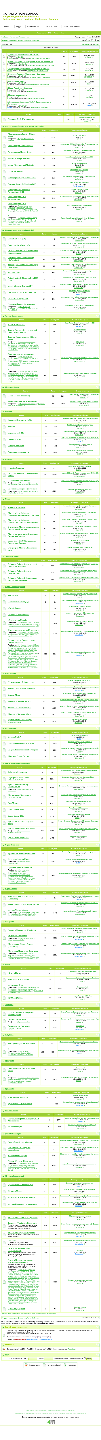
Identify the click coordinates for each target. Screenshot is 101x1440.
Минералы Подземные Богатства (23, 951)
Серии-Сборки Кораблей (15, 587)
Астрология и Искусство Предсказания (19, 1027)
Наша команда (26, 1313)
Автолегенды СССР (17, 204)
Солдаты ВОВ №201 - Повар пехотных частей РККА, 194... (80, 473)
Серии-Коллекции (12, 845)
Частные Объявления (72, 27)
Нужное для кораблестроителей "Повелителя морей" (24, 625)
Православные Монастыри (20, 1185)
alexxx (79, 899)
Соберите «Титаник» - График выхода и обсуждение (80, 594)
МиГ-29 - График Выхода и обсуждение (80, 425)
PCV (78, 697)
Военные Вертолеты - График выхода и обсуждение (80, 418)
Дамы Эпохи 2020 (16, 809)
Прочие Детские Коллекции (20, 1161)
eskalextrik (79, 447)
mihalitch (79, 345)
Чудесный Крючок (15, 1082)
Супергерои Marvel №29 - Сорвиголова (80, 547)
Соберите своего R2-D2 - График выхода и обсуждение (78, 571)
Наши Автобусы (32, 91)
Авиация (8, 411)
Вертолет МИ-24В (16, 433)
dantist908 (79, 610)
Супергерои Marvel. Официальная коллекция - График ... (79, 526)
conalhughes (79, 476)
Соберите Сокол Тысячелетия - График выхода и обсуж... (79, 564)
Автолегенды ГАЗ (15, 209)
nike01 (78, 221)
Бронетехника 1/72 (15, 358)
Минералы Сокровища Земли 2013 (23, 957)
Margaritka (79, 1029)
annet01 (79, 1099)
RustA (79, 751)
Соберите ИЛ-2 (15, 439)
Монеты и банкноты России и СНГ (79, 680)
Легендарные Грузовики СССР (37, 70)
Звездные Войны (12, 556)
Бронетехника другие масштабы (20, 360)
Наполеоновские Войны (19, 480)
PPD (79, 597)
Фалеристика (10, 728)
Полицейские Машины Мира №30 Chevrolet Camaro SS (79, 218)
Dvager (78, 470)
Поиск (56, 33)
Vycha (78, 294)
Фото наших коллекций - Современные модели (79, 150)
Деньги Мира (14, 695)
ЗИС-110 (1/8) (26, 308)
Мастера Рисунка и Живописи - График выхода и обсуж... (79, 1042)
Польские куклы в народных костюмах (19, 831)
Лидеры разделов (32, 1339)
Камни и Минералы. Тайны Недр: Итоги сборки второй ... (80, 928)
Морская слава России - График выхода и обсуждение (80, 754)
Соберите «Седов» (25, 645)
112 (20, 64)
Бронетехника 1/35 (25, 356)
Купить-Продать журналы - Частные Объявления (20, 1261)
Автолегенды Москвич (24, 208)
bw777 (78, 154)
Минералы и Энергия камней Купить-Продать (22, 1294)
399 (26, 76)
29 (20, 83)
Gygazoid (79, 428)
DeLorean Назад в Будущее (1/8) (22, 292)
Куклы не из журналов (18, 838)
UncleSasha (79, 603)
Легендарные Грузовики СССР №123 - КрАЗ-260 (28, 69)
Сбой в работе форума (87, 117)
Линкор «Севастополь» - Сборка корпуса (80, 613)
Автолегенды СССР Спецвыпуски (17, 198)
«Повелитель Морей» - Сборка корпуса (80, 621)
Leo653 (9, 107)
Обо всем (12, 1240)
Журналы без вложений (14, 1176)
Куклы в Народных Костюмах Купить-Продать (23, 1286)
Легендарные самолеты (18, 452)
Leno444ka (78, 1157)
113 (23, 64)
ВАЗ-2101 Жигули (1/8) (18, 299)
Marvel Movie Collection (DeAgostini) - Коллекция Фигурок (23, 514)
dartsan (78, 254)
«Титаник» (13, 595)
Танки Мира (30, 373)
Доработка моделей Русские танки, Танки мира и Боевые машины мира (23, 377)
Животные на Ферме (17, 1156)
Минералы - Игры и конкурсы (19, 957)
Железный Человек (16, 507)
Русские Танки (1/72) (16, 375)
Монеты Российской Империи (21, 688)
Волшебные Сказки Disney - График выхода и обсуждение (79, 1140)
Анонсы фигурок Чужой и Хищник (79, 466)
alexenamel (78, 723)
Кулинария (9, 1089)
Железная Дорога (12, 387)
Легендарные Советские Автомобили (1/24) (19, 191)
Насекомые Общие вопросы (29, 987)
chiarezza (79, 1219)
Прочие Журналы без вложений (22, 1204)
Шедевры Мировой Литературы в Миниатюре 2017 (82, 1118)
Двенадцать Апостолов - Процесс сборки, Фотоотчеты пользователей (23, 652)
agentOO (78, 147)
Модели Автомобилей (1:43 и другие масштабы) (24, 126)
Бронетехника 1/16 (31, 358)
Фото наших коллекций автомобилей (79, 205)
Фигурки (8, 459)
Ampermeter (11, 77)
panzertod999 (78, 309)
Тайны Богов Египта (16, 493)
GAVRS (78, 1199)
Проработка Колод (24, 1022)
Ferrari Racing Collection (19, 158)
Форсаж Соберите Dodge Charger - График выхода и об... (79, 284)
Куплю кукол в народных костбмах (80, 1280)
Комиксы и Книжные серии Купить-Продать (22, 1301)
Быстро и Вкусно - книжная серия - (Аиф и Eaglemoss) (81, 1102)
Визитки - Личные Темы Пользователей (19, 1249)
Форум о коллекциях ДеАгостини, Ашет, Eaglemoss (20, 40)
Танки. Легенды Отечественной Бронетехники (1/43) (22, 331)
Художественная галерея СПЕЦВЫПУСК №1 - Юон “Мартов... (78, 1050)
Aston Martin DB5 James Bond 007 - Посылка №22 (79, 277)
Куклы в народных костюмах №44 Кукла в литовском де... (78, 829)
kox (79, 422)
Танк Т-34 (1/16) (24, 371)
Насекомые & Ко (15, 985)
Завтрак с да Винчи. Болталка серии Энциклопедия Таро (80, 1019)
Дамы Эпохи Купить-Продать (23, 1285)
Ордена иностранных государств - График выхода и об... (80, 748)
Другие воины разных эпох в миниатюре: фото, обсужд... (80, 481)
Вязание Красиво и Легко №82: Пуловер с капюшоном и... (80, 1077)
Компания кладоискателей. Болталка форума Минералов (80, 944)
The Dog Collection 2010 (22, 1168)
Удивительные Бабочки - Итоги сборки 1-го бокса (82, 978)
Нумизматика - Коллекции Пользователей (20, 721)
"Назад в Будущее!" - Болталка (79, 291)
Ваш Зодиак (80, 1026)
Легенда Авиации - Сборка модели (80, 444)
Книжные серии (11, 1111)
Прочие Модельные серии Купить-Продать (20, 1280)
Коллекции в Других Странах (21, 1232)
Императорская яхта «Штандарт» (23, 630)
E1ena (77, 818)
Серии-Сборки (11, 889)
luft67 (79, 454)
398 (23, 76)
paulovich (78, 690)
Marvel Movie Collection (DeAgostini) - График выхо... (79, 512)
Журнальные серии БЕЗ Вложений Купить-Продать (23, 1299)
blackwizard (79, 435)
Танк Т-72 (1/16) (14, 379)
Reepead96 (78, 709)
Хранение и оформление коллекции (80, 742)
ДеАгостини (42, 1410)
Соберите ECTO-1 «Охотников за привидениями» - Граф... (79, 250)
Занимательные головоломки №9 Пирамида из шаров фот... (79, 873)
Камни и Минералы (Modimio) (22, 930)
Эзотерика (9, 1005)
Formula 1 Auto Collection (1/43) (22, 184)
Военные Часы (14, 876)
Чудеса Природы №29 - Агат (82, 996)
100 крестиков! (80, 1068)
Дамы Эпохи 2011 (16, 816)
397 (20, 76)
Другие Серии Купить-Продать (22, 1302)
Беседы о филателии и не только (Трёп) (79, 859)
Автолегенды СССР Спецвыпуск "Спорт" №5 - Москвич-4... (79, 196)
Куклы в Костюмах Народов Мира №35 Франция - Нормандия (78, 821)
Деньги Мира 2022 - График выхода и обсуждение (79, 693)
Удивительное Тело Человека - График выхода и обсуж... (80, 896)
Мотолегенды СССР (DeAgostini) (27, 211)
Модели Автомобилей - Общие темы (36, 84)
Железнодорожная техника (18, 361)
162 (8, 84)
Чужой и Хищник (16, 468)
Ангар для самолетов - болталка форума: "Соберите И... (80, 437)
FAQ (49, 33)
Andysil (9, 98)
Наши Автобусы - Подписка (20, 88)
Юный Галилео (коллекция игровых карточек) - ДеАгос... (80, 1224)
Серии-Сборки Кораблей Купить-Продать (23, 1278)
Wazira (79, 1283)
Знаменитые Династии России (21, 1197)
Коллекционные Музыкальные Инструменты (19, 870)
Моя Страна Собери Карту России (23, 904)
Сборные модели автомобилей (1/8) (19, 230)
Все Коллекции (33, 27)
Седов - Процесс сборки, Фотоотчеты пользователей (23, 645)
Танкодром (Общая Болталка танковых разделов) (79, 373)
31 (24, 83)
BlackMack (78, 758)
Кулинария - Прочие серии (20, 1104)
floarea (78, 1081)
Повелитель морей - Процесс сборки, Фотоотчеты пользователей (23, 623)
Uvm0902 (83, 397)
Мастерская (24, 346)
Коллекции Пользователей (25, 955)
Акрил (7, 964)
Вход (62, 33)
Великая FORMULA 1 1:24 (79, 189)
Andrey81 (10, 58)
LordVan (78, 537)
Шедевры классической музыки (80, 1216)
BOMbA (78, 1071)
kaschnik (78, 703)
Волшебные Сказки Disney (20, 1142)
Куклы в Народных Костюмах (21, 828)
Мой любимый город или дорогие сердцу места (80, 1240)
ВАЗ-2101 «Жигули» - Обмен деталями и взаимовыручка (79, 297)
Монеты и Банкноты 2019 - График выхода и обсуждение (79, 700)
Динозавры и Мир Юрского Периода (21, 1165)
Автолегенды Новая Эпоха (20, 152)
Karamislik (77, 789)
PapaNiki (79, 655)
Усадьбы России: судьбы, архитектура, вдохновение (79, 1202)
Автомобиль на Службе (24, 219)
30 (22, 83)
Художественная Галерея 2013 (20, 1053)
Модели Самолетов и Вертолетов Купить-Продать (22, 1277)
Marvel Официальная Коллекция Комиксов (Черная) (23, 535)
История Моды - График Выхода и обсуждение (79, 1189)
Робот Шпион (30, 915)
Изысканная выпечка (18, 1097)
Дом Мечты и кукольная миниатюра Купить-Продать (22, 1289)
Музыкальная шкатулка (17, 873)
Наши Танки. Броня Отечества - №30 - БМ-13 (80, 323)
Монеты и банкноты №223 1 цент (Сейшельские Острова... (79, 706)
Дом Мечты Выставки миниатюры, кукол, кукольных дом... (78, 786)
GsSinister (79, 1227)
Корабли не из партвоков (28, 667)
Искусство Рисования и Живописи (21, 1054)
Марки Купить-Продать (24, 1284)
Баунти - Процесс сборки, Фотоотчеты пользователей (22, 661)
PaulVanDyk (78, 199)
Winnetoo (79, 1015)
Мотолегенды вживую (17, 95)
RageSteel (78, 509)
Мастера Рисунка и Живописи (21, 1043)
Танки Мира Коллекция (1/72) (22, 372)
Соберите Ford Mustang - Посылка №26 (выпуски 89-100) (79, 257)
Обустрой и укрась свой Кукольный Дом (19, 778)
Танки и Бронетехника (14, 316)
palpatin (78, 484)
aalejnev (79, 616)
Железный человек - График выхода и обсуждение (79, 506)
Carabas (9, 91)
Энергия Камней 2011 (16, 940)
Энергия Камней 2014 (26, 938)
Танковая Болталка (80, 329)
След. (97, 44)
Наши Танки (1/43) (16, 324)
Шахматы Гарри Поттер (17, 883)
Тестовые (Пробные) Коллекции (22, 1223)
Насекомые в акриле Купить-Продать (22, 1296)
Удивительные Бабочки (18, 979)
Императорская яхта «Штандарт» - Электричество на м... (80, 631)
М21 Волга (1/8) (24, 307)
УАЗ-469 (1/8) (14, 272)
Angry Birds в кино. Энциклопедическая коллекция (79, 1164)
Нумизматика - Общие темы (21, 682)
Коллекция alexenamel (79, 719)
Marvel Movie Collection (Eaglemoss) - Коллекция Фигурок (23, 521)
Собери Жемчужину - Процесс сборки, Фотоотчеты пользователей (23, 658)
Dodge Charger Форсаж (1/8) (20, 286)
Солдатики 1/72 (14, 365)
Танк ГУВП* (80, 342)
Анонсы (7, 27)
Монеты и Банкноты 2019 (19, 701)
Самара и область (80, 1307)
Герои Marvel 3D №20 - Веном (79, 540)
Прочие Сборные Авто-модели (21, 304)
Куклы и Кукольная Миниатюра (17, 763)
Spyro (78, 209)
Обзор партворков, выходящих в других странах (80, 1232)
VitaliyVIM (79, 1310)
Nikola (79, 932)
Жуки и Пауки (14, 973)
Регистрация (41, 33)
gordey (80, 1121)
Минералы (9, 922)
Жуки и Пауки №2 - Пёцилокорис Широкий (82, 971)
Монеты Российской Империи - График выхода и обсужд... (79, 687)
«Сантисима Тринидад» (18, 602)
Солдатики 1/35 (27, 363)
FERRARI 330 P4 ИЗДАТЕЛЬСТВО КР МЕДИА (79, 305)
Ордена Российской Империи (21, 743)
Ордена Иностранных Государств (23, 750)
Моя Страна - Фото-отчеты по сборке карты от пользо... (79, 903)
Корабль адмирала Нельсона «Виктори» (23, 664)
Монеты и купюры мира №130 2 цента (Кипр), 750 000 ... (79, 712)
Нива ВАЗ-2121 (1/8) (17, 239)
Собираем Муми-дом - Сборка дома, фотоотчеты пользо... (78, 770)
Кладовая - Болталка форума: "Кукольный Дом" (78, 777)
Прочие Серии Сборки (18, 910)
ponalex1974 (79, 625)
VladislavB (78, 240)
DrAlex (77, 839)
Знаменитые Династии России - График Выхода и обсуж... (79, 1196)
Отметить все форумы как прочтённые (44, 1313)
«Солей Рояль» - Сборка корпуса (80, 606)
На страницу (86, 44)
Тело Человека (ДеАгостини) (29, 912)
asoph (78, 684)
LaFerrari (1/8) (14, 308)
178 (23, 106)
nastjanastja (78, 1144)
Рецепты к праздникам (80, 1095)
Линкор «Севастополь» (18, 615)
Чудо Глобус (32, 914)
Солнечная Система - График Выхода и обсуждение (80, 911)
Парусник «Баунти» (16, 661)
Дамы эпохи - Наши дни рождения (78, 814)
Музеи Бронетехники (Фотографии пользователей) (23, 344)
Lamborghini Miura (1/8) (19, 245)
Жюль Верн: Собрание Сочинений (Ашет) (82, 1125)
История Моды (15, 1191)
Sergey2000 (78, 567)
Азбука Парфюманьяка (25, 879)
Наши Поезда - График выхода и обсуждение (84, 394)
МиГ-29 (11, 426)
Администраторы (20, 1339)
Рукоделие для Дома (21, 1079)
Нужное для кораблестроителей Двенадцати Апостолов (19, 655)
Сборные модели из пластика (21, 354)
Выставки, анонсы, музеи (78, 836)
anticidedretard (78, 551)
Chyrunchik (78, 247)
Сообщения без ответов (9, 37)
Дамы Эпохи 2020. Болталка (78, 808)
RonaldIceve (72, 1349)
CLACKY (78, 530)
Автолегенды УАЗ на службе (20, 146)
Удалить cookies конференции (10, 1313)
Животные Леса (14, 1167)
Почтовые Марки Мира (18, 859)
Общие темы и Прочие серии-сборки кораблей (21, 641)
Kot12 (79, 441)
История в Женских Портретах (19, 881)
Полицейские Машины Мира (19, 221)
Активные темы (24, 37)
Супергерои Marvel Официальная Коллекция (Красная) (23, 528)
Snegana (10, 65)
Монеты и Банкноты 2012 (19, 708)
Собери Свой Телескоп (17, 914)
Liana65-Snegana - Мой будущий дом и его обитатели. (30, 62)
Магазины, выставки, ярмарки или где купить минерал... (80, 953)
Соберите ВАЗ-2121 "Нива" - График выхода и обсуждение (79, 237)
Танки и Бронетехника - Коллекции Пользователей (21, 342)
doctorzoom (79, 914)
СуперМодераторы (45, 1339)
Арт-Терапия (23, 1051)
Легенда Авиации (16, 446)
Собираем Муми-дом (17, 772)
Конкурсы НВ (33, 484)
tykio (78, 160)
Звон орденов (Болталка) (79, 735)
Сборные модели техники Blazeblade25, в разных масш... (80, 358)
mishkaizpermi (78, 261)
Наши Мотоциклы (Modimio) (35, 98)
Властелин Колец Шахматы (28, 491)
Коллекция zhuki (82, 987)
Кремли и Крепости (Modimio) (21, 853)
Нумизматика (10, 673)
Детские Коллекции (13, 1134)
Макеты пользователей (27, 404)
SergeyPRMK (78, 267)
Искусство (9, 1035)
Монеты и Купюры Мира (19, 714)
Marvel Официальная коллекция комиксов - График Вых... (79, 533)
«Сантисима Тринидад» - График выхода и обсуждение (80, 600)
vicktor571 (78, 193)
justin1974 (78, 745)
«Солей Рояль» (14, 608)
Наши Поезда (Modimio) (19, 396)
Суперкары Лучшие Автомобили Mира (19, 223)
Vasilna (78, 1193)
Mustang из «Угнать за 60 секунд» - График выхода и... (79, 264)
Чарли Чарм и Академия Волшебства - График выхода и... (79, 1147)
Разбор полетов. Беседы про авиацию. (80, 450)
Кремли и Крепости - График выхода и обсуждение (79, 852)
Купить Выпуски (51, 27)
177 (20, 106)
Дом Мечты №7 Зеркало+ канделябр (78, 801)
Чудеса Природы (15, 997)
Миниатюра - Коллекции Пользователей (41, 65)
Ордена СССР (14, 737)
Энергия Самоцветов (17, 936)
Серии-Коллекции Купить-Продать (21, 1291)
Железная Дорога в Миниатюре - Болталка (26, 74)
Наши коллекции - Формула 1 (79, 182)
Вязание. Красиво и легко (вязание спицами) (22, 1080)
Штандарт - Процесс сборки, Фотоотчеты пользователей (23, 633)
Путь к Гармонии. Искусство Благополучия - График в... (79, 1012)
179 (26, 106)
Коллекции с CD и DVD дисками (22, 1217)
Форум (18, 27)
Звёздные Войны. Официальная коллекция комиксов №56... (79, 577)
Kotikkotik (79, 906)
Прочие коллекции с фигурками (39, 58)
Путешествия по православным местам (79, 1183)
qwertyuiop (80, 1128)
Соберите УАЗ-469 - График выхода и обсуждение (79, 271)
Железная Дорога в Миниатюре (40, 77)
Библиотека (13, 346)
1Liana (77, 805)
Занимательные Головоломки (19, 875)
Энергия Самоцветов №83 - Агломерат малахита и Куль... (80, 936)
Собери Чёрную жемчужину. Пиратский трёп (80, 652)
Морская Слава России (18, 756)
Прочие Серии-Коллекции (20, 867)
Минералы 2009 (32, 958)
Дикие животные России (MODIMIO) (24, 55)
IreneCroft (79, 1105)
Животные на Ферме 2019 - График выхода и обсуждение (79, 1154)
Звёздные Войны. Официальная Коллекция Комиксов (22, 579)
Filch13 (78, 544)
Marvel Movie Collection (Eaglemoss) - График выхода (79, 519)
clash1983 (77, 581)
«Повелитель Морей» (17, 620)
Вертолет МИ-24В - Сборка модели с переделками (80, 431)
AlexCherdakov (78, 186)
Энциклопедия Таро (17, 1019)
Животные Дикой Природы (28, 1163)
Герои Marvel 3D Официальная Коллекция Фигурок (22, 542)
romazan (9, 70)
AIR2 (78, 333)
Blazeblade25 (78, 361)
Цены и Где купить (16, 1309)
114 (26, 64)
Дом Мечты (13, 803)
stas (77, 1045)
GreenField (78, 716)
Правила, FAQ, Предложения (21, 119)
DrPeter (78, 1022)
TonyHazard (79, 377)
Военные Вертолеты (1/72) (20, 420)
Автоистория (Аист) (16, 81)
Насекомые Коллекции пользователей (22, 989)
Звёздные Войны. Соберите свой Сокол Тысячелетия (22, 565)
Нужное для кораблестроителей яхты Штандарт (22, 635)
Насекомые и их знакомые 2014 (20, 990)
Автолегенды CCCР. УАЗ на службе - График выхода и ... (79, 144)
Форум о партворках (20, 13)
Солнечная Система (16, 915)
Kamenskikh (78, 281)
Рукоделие (9, 1061)
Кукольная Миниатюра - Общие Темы (19, 785)
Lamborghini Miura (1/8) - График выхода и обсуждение (79, 243)
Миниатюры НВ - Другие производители (23, 483)
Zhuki (81, 975)
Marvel (7, 499)
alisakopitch (78, 877)
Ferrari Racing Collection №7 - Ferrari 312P (79, 157)
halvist (78, 523)
